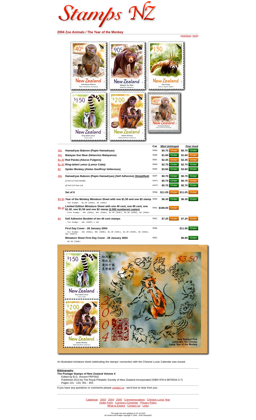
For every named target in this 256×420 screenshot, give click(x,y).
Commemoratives (134, 403)
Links (146, 409)
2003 (103, 403)
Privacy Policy (148, 406)
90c (60, 155)
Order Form (106, 406)
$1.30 (61, 159)
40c (60, 150)
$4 (59, 219)
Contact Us (133, 409)
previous (186, 35)
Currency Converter (126, 406)
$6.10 (61, 208)
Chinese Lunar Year (158, 403)
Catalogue (92, 403)
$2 (59, 169)
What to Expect (116, 409)
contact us (118, 391)
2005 (119, 403)
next (194, 35)
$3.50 (61, 199)
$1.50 (61, 164)
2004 (111, 403)
